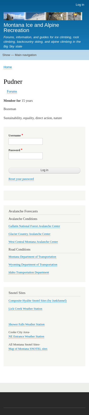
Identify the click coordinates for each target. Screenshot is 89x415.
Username (15, 135)
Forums (12, 91)
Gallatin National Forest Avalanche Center (34, 226)
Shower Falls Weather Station (27, 324)
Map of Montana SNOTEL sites (28, 348)
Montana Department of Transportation (32, 256)
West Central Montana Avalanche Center (33, 241)
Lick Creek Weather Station (25, 308)
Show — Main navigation (19, 55)
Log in (80, 4)
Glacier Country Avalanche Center (29, 234)
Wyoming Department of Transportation (33, 264)
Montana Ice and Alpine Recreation (31, 27)
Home (8, 67)
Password (14, 150)
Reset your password (21, 179)
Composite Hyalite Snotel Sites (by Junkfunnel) (38, 300)
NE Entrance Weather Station (26, 336)
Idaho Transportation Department (29, 272)
